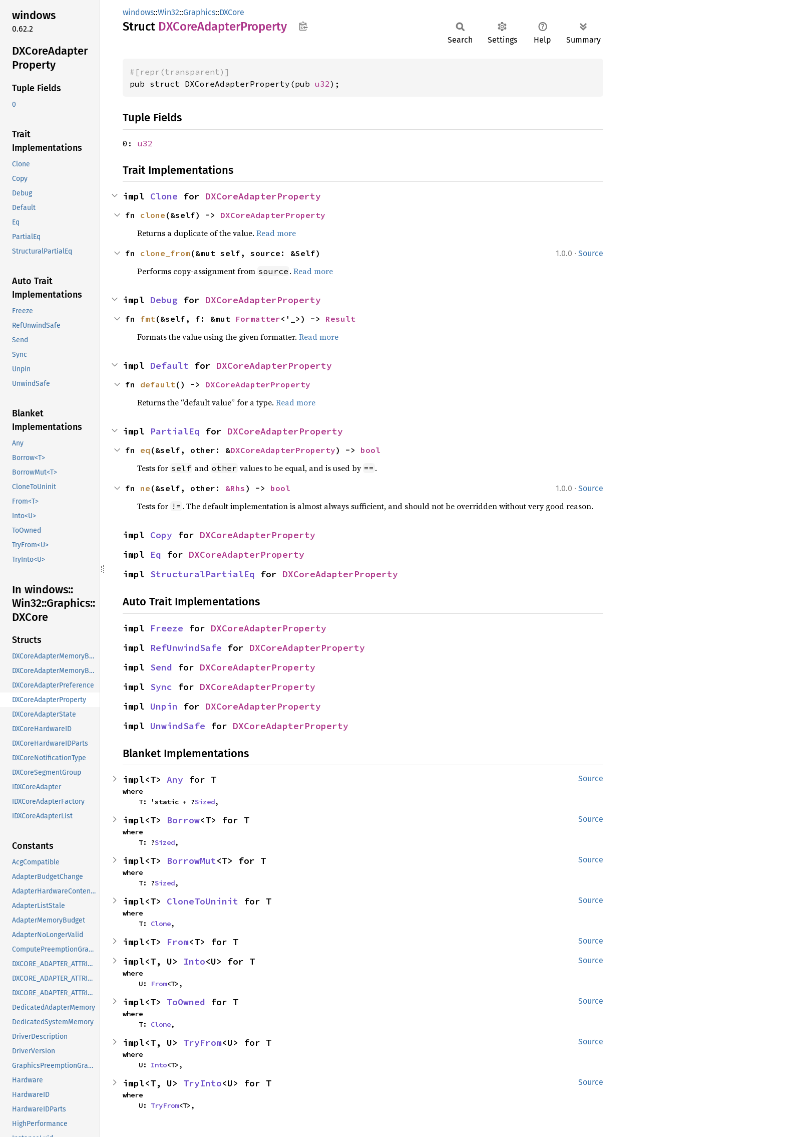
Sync (161, 687)
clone (152, 215)
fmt (147, 319)
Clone (164, 196)
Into (194, 961)
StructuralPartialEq (202, 574)
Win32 (168, 12)
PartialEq (175, 431)
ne (145, 488)
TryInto (202, 1083)
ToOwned (186, 1002)
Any (175, 779)
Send (161, 667)
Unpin (164, 706)
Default (169, 365)
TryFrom (202, 1042)
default (157, 384)
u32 (322, 84)
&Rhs (235, 488)
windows (138, 12)
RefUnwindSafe (186, 647)
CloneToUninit (202, 901)
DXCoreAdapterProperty (263, 196)
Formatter (257, 319)
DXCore (231, 12)
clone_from (165, 253)
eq (145, 450)
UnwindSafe (177, 726)
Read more (276, 233)
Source (590, 253)
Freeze (166, 628)
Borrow (183, 820)
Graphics (199, 12)
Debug (164, 300)
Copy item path (303, 26)
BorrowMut (191, 860)
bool (370, 450)
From (178, 942)
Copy (161, 535)
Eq (155, 554)
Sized (205, 801)
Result (340, 319)
